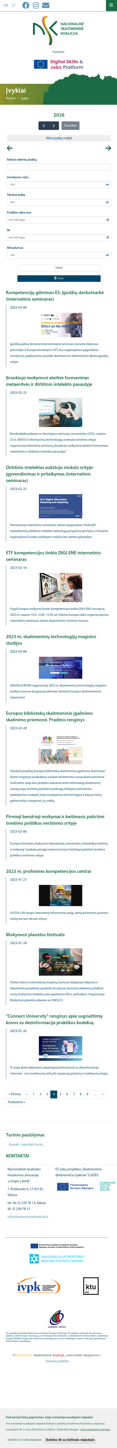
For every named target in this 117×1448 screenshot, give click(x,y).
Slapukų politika (57, 1361)
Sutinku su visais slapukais (24, 1439)
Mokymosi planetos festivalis (35, 935)
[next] (54, 125)
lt (13, 6)
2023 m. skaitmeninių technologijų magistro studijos (51, 640)
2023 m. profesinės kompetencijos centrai (48, 871)
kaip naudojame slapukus (95, 1429)
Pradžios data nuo (19, 212)
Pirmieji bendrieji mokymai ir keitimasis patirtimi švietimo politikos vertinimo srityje (55, 820)
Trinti (59, 278)
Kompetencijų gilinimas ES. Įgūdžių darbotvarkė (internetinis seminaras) (55, 296)
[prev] (43, 125)
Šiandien (70, 126)
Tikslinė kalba (16, 195)
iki (8, 230)
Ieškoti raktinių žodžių (22, 159)
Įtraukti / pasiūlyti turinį (26, 1145)
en (6, 6)
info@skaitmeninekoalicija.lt (27, 1217)
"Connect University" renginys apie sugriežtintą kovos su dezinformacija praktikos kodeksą (54, 1019)
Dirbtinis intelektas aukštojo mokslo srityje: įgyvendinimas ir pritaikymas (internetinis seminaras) (50, 474)
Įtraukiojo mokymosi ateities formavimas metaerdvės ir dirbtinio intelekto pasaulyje (49, 381)
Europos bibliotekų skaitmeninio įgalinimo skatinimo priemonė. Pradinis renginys (49, 717)
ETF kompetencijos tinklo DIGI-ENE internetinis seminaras (53, 556)
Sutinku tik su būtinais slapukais (70, 1439)
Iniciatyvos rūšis (18, 177)
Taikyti (59, 267)
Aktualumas (15, 248)
